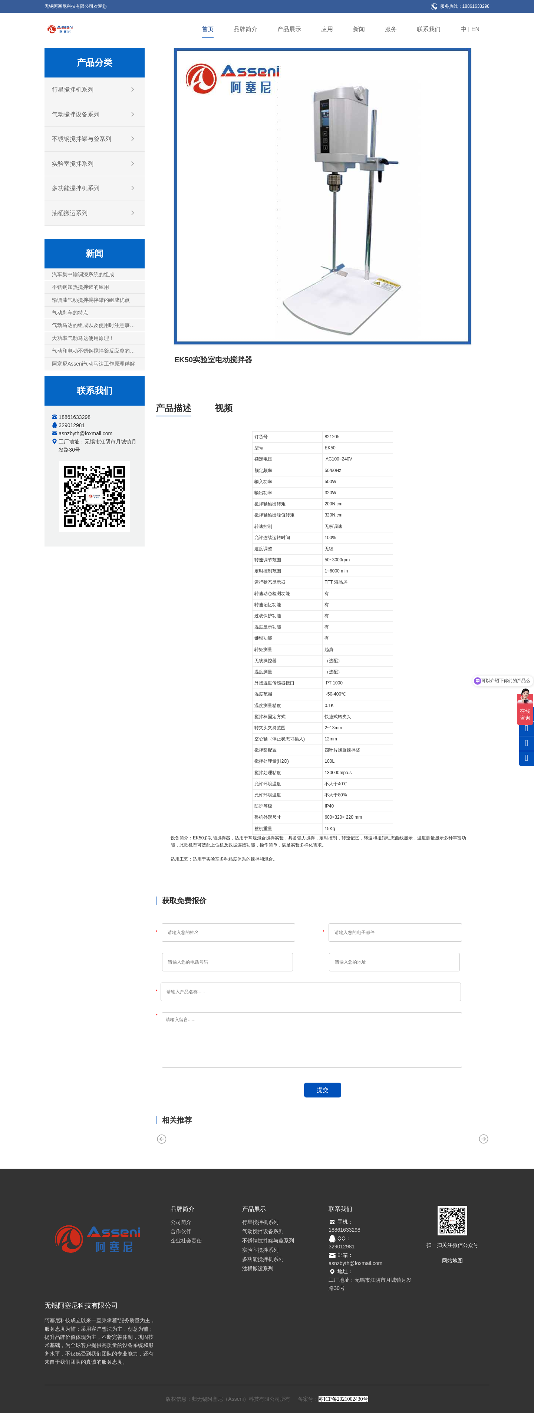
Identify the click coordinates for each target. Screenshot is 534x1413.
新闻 (359, 29)
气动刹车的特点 (70, 313)
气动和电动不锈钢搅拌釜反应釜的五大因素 (98, 351)
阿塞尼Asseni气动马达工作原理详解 (93, 363)
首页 (208, 29)
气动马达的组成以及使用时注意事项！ (96, 325)
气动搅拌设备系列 (75, 114)
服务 (391, 29)
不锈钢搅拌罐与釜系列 (81, 139)
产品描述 (173, 408)
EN (475, 29)
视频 (224, 408)
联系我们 (429, 29)
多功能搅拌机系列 (75, 188)
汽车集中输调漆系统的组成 (83, 274)
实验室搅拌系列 (72, 164)
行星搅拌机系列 (72, 89)
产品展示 (289, 29)
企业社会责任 (186, 1241)
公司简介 (181, 1222)
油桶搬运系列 (70, 213)
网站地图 (452, 1261)
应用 (327, 29)
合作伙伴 (181, 1231)
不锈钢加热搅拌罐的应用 (80, 287)
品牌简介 (245, 29)
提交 (323, 1090)
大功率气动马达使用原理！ (83, 338)
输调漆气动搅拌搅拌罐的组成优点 (91, 300)
